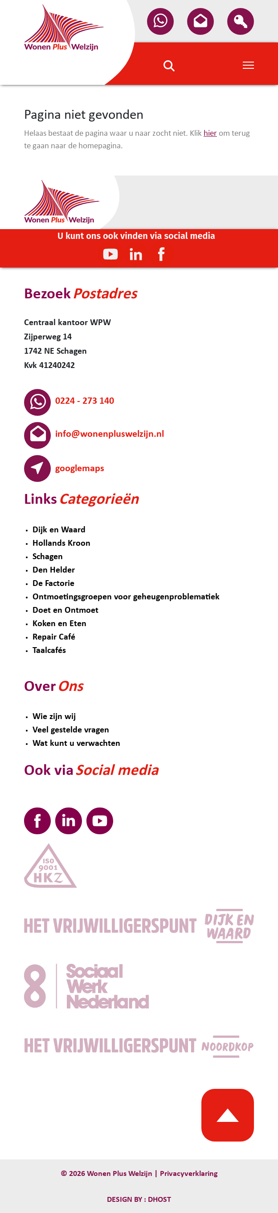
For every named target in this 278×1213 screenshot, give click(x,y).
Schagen (48, 556)
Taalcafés (49, 650)
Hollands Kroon (61, 543)
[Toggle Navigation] (248, 64)
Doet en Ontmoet (65, 610)
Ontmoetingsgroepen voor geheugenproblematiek (126, 597)
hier (210, 134)
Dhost (158, 1200)
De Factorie (53, 583)
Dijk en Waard (59, 530)
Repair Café (54, 637)
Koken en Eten (59, 623)
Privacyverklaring (189, 1174)
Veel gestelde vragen (71, 730)
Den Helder (54, 570)
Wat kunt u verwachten (76, 743)
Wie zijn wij (54, 716)
